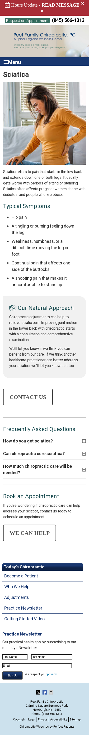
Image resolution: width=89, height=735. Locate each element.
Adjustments (16, 597)
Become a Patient (21, 576)
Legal (31, 719)
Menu (12, 62)
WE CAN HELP (29, 533)
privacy (52, 674)
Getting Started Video (24, 619)
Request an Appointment (27, 20)
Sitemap (75, 719)
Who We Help (16, 587)
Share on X (38, 692)
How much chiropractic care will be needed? (37, 469)
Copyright (19, 719)
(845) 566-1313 (68, 20)
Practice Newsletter (23, 608)
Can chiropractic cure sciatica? (34, 454)
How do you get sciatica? (28, 441)
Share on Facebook (45, 692)
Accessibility (58, 719)
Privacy (42, 719)
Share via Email (51, 692)
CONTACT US (27, 397)
